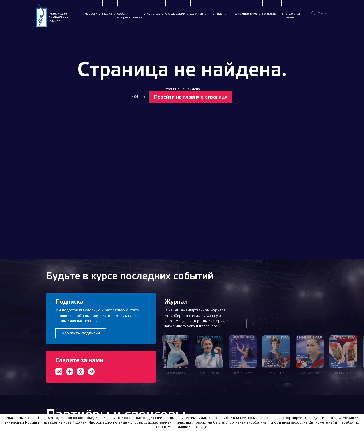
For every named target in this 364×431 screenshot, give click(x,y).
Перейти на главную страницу (190, 97)
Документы (198, 13)
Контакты (269, 13)
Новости (91, 13)
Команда (153, 13)
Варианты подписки (81, 333)
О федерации (175, 13)
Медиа (107, 13)
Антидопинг (221, 13)
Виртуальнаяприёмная (291, 15)
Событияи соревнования (129, 15)
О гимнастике (246, 13)
